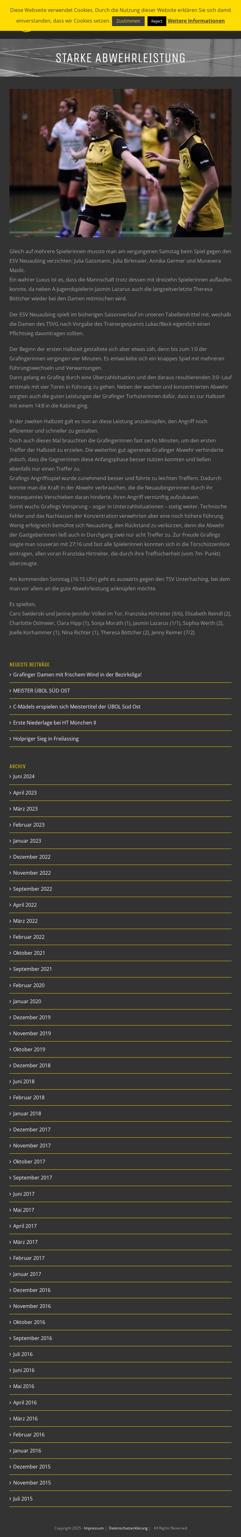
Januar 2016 (27, 1450)
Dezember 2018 (32, 1065)
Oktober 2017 (29, 1161)
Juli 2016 (23, 1354)
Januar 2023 (27, 840)
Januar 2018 (27, 1113)
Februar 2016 (29, 1434)
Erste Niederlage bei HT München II (54, 722)
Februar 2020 (29, 985)
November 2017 (32, 1145)
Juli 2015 (23, 1498)
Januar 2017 (27, 1274)
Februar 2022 (29, 936)
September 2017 (32, 1177)
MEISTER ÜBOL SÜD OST (41, 690)
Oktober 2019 (29, 1049)
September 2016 (32, 1338)
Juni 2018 (24, 1081)
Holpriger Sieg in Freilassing (46, 738)
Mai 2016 (23, 1386)
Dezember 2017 (32, 1129)
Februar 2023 (29, 824)
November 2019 (32, 1033)
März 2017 (25, 1242)
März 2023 (25, 808)
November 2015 (32, 1482)
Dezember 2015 (32, 1466)
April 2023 (25, 792)
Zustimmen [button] (128, 21)
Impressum (94, 1528)
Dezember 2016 (32, 1290)
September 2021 (32, 968)
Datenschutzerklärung (129, 1528)
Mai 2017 (23, 1209)
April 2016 (25, 1402)
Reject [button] (157, 21)
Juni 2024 (24, 776)
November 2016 (32, 1306)
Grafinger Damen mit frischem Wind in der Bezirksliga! (77, 674)
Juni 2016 (24, 1370)
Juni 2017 (24, 1193)
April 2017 (25, 1225)
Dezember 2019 (32, 1017)
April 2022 (25, 904)
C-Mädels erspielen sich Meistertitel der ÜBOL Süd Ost (77, 706)
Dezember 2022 (32, 856)
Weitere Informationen (196, 20)
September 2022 (32, 888)
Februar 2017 (29, 1258)
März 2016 (25, 1418)
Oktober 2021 (29, 952)
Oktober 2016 (29, 1322)
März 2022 (25, 920)
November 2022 (32, 872)
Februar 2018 (29, 1097)
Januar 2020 (27, 1001)
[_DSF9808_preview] (120, 163)
